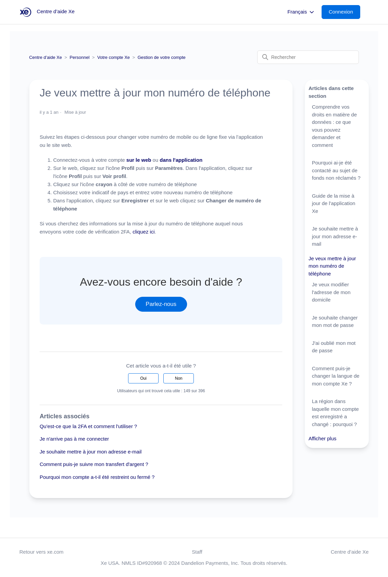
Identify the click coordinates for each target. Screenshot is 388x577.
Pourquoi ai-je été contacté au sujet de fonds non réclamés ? (336, 170)
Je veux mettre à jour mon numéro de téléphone (332, 266)
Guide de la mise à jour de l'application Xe (333, 203)
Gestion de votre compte (162, 57)
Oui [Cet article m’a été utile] (143, 378)
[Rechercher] (308, 57)
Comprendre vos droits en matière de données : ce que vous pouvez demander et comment (334, 126)
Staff (197, 552)
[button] (344, 12)
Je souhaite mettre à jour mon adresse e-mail (91, 451)
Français (301, 12)
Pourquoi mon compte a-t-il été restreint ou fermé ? (97, 477)
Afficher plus (322, 438)
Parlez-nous (161, 304)
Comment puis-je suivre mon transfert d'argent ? (94, 464)
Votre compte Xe (113, 57)
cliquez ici (143, 232)
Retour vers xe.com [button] (41, 552)
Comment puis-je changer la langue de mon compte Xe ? (335, 375)
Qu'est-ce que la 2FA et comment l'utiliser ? (88, 426)
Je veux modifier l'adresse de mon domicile (331, 292)
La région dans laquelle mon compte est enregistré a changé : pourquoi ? (335, 412)
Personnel (80, 57)
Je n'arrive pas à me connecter (74, 439)
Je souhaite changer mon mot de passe (335, 321)
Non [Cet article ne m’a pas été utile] (178, 378)
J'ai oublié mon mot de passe (333, 347)
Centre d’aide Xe (45, 57)
